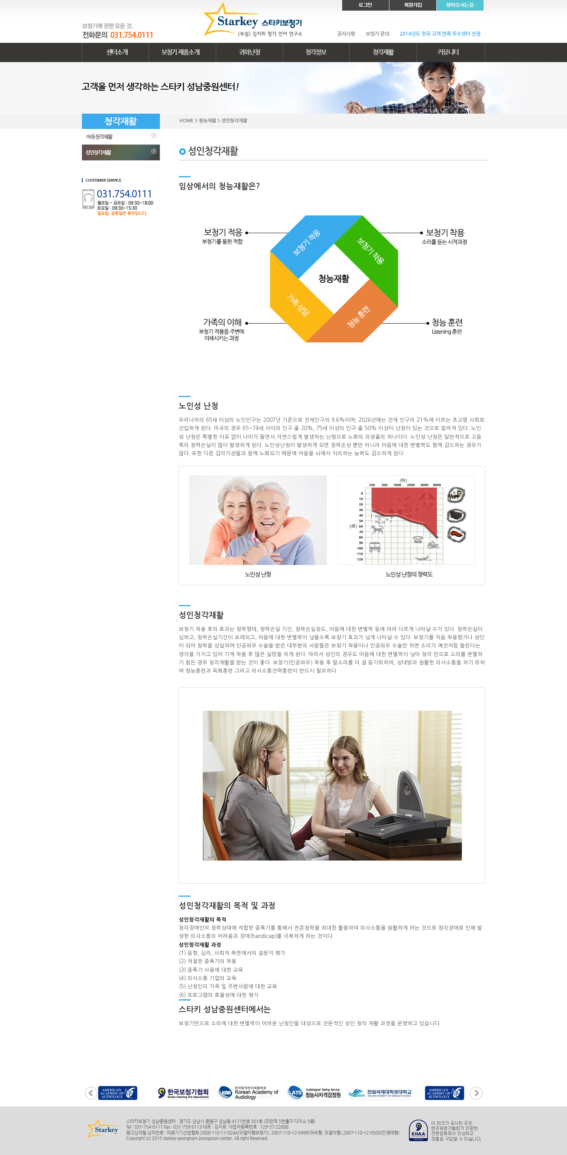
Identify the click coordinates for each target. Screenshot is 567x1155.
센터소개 (115, 52)
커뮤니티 (451, 52)
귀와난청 (249, 52)
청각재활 (383, 52)
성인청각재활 (121, 152)
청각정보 (316, 52)
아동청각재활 (121, 137)
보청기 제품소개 (182, 52)
